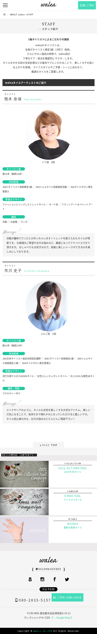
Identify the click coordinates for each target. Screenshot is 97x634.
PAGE (48, 445)
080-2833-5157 (32, 600)
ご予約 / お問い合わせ (67, 597)
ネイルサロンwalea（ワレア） (48, 4)
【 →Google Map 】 (62, 617)
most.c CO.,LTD (42, 630)
